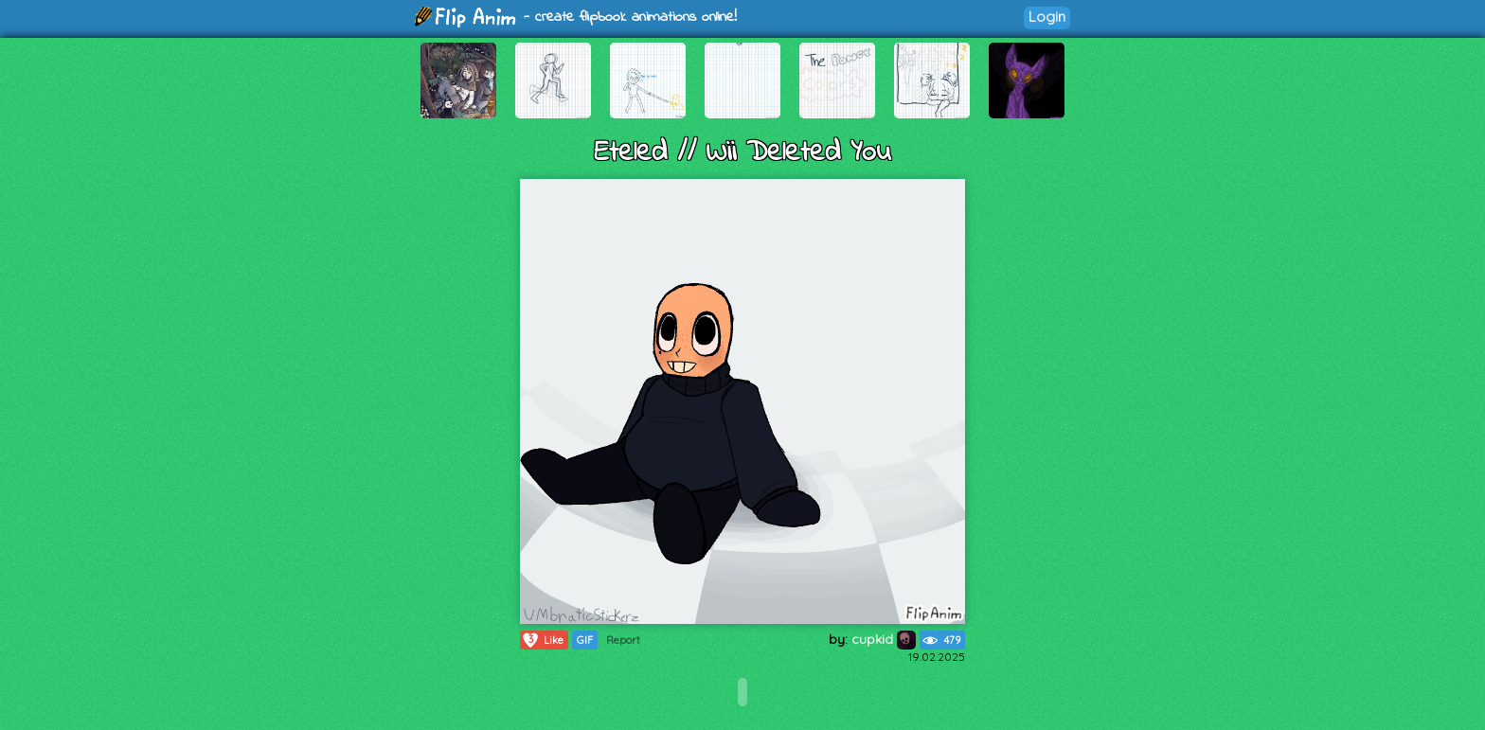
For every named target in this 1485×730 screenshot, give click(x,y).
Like (542, 640)
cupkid (883, 639)
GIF (585, 640)
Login (1047, 17)
